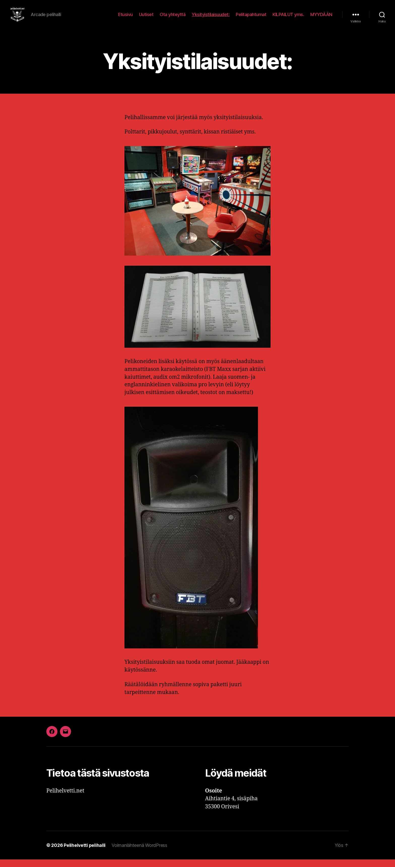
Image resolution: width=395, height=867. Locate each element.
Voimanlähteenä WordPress (140, 852)
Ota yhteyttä (172, 18)
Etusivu (125, 18)
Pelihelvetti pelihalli (85, 852)
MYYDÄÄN (321, 18)
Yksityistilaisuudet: (210, 18)
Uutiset (146, 18)
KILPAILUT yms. (288, 18)
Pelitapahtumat (251, 18)
